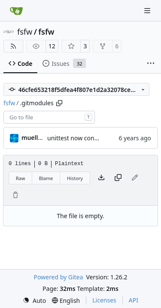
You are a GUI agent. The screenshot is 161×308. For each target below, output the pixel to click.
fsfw (24, 31)
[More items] (151, 63)
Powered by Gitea (58, 277)
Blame (46, 178)
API (133, 300)
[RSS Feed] (13, 46)
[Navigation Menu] (148, 10)
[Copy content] (118, 178)
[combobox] (49, 117)
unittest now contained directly (90, 138)
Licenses (104, 300)
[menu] (34, 300)
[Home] (16, 10)
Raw (20, 178)
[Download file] (101, 178)
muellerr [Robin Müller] (34, 137)
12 (52, 46)
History (75, 178)
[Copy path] (59, 103)
